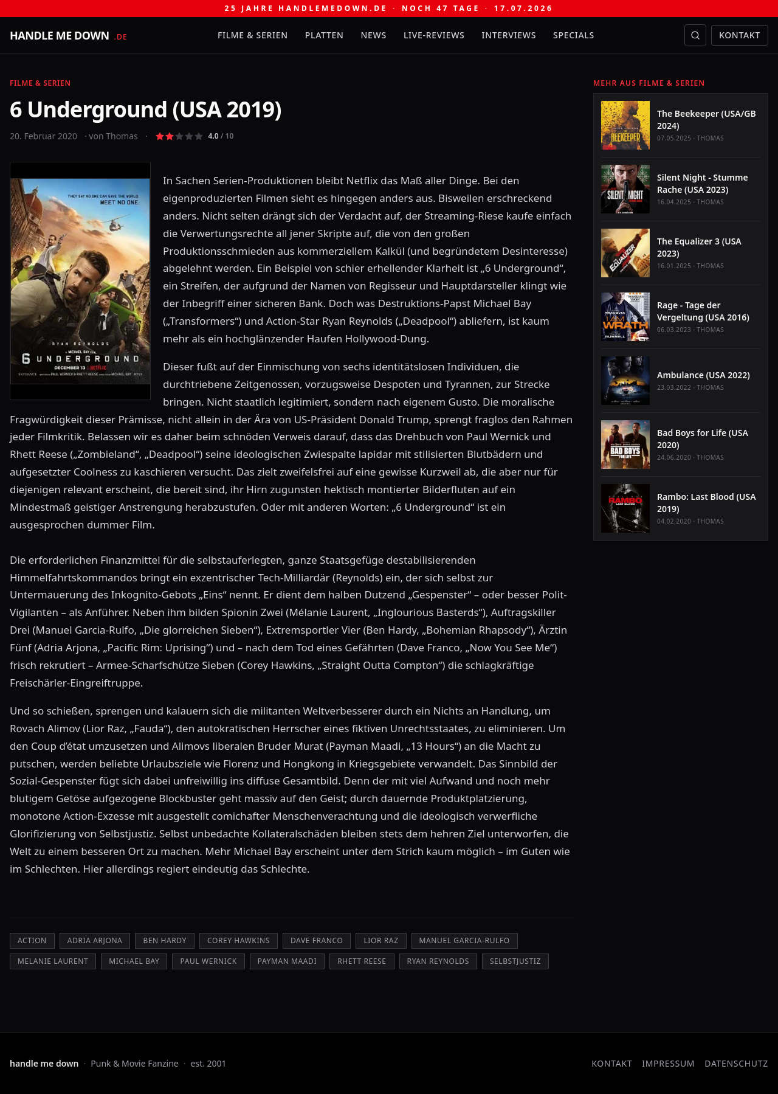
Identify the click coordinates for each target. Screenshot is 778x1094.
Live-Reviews (434, 35)
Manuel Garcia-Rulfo (464, 940)
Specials (573, 35)
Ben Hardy (165, 940)
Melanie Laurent (53, 961)
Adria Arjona (95, 940)
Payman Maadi (287, 961)
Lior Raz (380, 940)
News (374, 35)
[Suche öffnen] (695, 35)
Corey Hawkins (238, 940)
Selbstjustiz (515, 961)
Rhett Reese (361, 961)
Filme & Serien (253, 35)
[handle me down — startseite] (69, 35)
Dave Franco (317, 940)
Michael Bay (134, 961)
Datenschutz (736, 1063)
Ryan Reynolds (438, 961)
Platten (324, 35)
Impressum (668, 1063)
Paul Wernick (208, 961)
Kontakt (739, 35)
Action (32, 940)
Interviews (509, 35)
